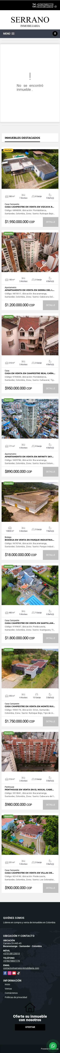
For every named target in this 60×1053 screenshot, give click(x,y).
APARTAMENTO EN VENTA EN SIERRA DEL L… (29, 290)
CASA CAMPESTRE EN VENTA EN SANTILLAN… (30, 623)
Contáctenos (11, 993)
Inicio (7, 984)
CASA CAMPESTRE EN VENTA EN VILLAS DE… (29, 873)
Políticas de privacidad (16, 997)
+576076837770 (45, 4)
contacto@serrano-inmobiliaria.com (21, 968)
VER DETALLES (30, 169)
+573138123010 (44, 6)
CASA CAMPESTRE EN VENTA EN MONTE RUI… (30, 706)
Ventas (8, 988)
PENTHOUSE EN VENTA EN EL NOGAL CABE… (29, 789)
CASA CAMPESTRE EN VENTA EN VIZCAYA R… (29, 207)
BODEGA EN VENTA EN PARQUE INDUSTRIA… (29, 540)
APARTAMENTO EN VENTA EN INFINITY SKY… (29, 456)
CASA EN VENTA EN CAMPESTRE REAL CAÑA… (30, 373)
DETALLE (50, 222)
